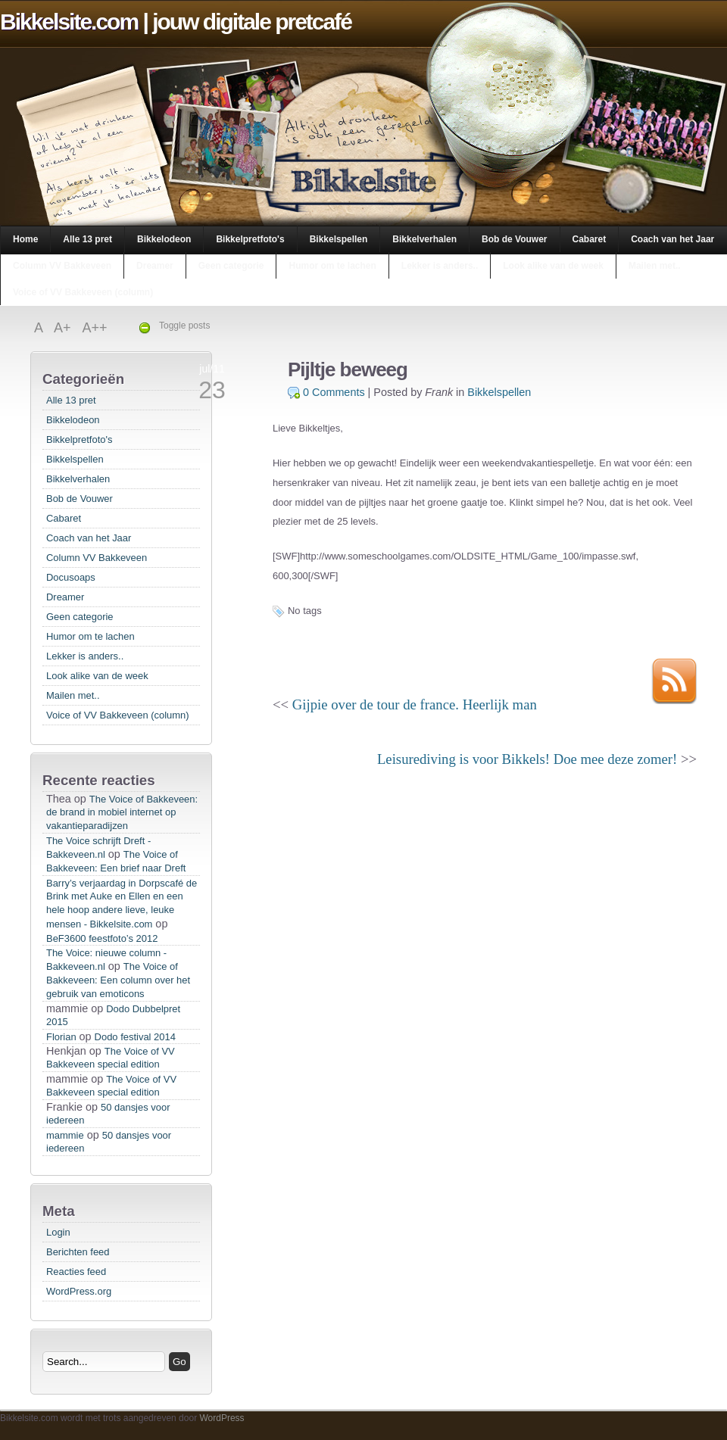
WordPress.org (78, 1291)
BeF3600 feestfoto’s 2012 (102, 938)
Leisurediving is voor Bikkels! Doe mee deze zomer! (527, 759)
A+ (64, 327)
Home (25, 239)
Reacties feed (76, 1271)
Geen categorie (231, 265)
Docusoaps (70, 577)
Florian (61, 1037)
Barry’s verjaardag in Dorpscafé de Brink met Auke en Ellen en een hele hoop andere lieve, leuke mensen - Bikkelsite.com (121, 903)
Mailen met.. (655, 265)
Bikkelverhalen (424, 239)
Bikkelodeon (164, 239)
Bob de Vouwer (514, 239)
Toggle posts (184, 325)
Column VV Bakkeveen (62, 265)
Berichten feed (78, 1252)
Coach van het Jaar (672, 239)
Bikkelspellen (339, 239)
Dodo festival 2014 (135, 1037)
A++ (95, 327)
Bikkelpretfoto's (250, 239)
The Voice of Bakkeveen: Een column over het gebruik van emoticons (118, 980)
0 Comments (334, 392)
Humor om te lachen (332, 265)
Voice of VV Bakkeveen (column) (83, 292)
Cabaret (590, 239)
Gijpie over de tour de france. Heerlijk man (414, 704)
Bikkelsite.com (69, 21)
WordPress (221, 1418)
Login (58, 1232)
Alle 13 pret (87, 239)
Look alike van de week (553, 265)
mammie (65, 1135)
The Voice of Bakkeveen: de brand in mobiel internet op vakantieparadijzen (122, 812)
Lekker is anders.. (439, 265)
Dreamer (154, 265)
